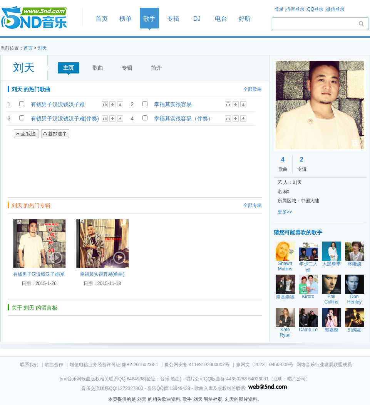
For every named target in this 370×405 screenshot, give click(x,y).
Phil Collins (331, 299)
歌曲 (97, 68)
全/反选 (26, 133)
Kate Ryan (285, 332)
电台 (221, 18)
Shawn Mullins (285, 266)
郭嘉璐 (331, 330)
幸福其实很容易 (173, 104)
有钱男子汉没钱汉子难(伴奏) (65, 118)
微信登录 (335, 9)
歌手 (149, 18)
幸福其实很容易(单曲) (102, 274)
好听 (245, 18)
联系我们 (29, 364)
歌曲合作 (54, 364)
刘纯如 (355, 330)
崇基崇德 (285, 297)
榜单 (125, 18)
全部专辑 (252, 205)
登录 (279, 9)
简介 (156, 68)
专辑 (173, 18)
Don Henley (354, 299)
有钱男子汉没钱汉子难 (58, 104)
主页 (68, 68)
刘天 (42, 48)
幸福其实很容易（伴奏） (183, 118)
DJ (197, 18)
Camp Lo (308, 329)
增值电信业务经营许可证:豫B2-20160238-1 (114, 364)
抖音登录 (295, 9)
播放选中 (55, 133)
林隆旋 (355, 264)
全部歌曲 (252, 89)
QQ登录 (315, 9)
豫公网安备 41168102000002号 (196, 364)
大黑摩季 (331, 264)
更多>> (285, 212)
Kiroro (308, 296)
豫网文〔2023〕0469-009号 (264, 364)
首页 (38, 18)
